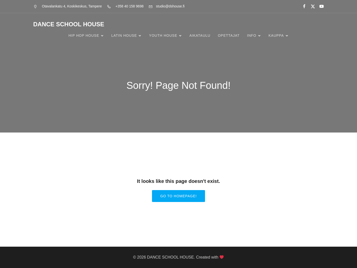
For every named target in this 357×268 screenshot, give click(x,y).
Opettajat (229, 35)
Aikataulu (199, 35)
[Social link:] (302, 6)
